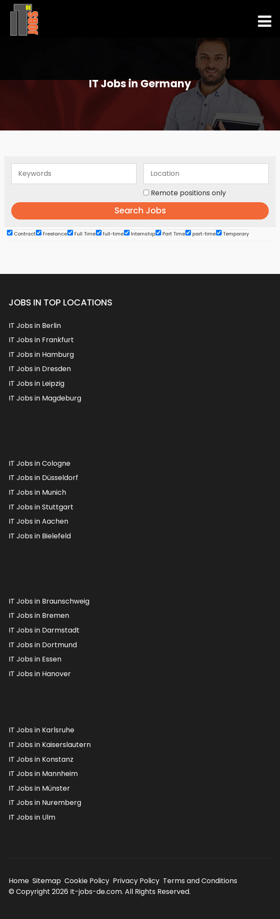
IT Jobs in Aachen (38, 521)
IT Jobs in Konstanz (41, 759)
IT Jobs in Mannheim (43, 774)
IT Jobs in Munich (37, 492)
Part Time (170, 233)
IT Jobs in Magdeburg (45, 398)
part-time (200, 233)
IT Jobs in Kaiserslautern (50, 745)
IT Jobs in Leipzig (36, 383)
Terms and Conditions (200, 881)
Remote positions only (188, 193)
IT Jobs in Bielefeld (40, 536)
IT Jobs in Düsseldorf (43, 478)
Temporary (232, 233)
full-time (110, 233)
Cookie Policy (86, 881)
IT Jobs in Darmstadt (44, 630)
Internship (139, 233)
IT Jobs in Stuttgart (41, 507)
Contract (21, 233)
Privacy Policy (136, 881)
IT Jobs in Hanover (40, 674)
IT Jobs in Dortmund (43, 645)
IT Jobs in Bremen (39, 615)
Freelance (51, 233)
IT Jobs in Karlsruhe (41, 730)
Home (19, 881)
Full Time (81, 233)
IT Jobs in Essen (35, 659)
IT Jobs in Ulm (32, 817)
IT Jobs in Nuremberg (45, 803)
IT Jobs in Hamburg (41, 354)
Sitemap (46, 881)
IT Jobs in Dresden (40, 369)
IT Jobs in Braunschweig (49, 601)
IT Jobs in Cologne (39, 463)
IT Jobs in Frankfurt (41, 340)
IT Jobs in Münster (39, 788)
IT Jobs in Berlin (35, 326)
